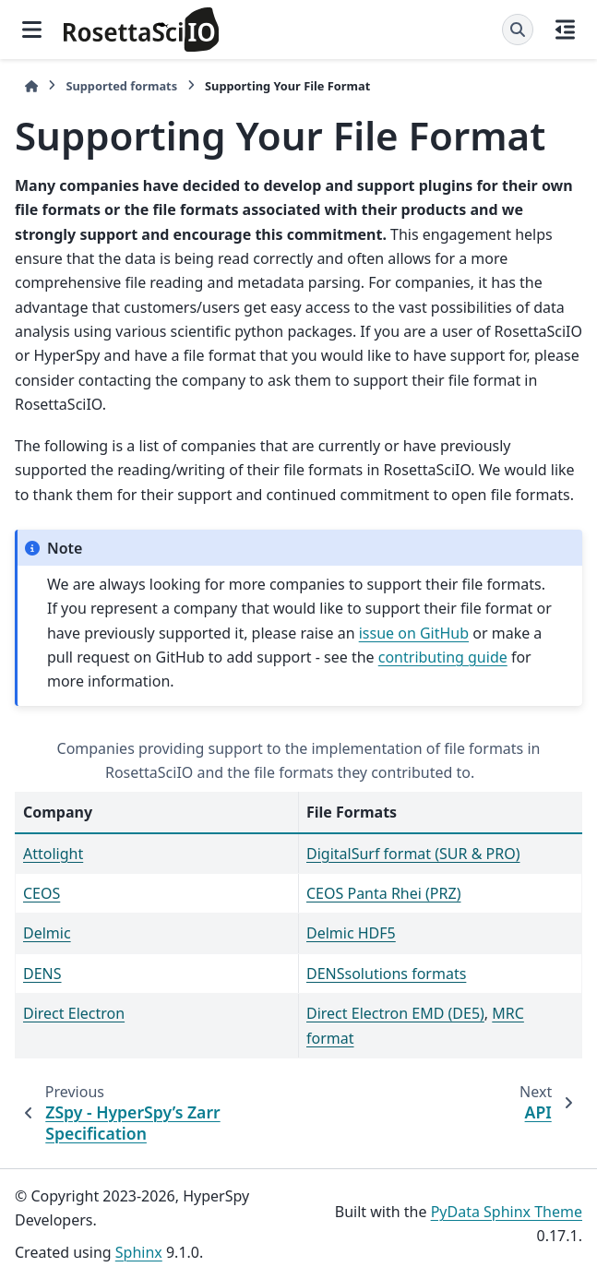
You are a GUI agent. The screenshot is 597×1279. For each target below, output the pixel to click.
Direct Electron (74, 1013)
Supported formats (121, 86)
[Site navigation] (32, 29)
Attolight (53, 853)
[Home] (31, 86)
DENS (42, 973)
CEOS (41, 893)
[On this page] (565, 29)
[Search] (517, 29)
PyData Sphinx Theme (506, 1211)
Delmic (47, 933)
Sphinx (138, 1252)
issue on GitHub (414, 633)
